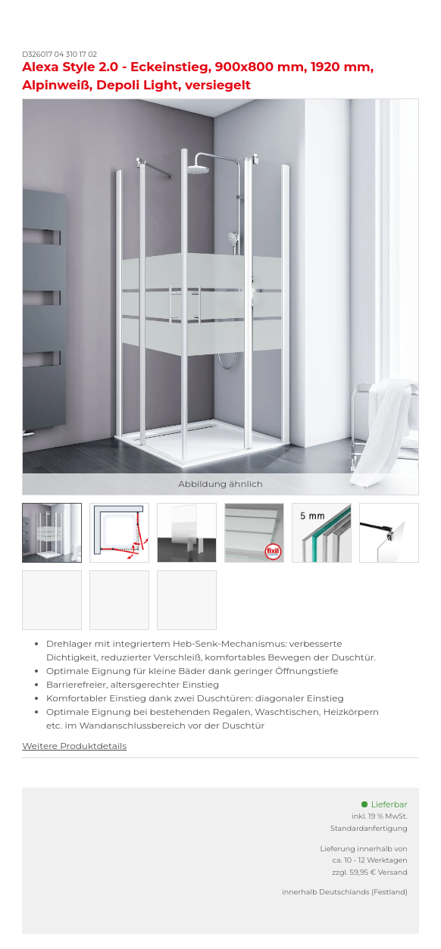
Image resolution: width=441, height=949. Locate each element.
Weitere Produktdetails (74, 745)
